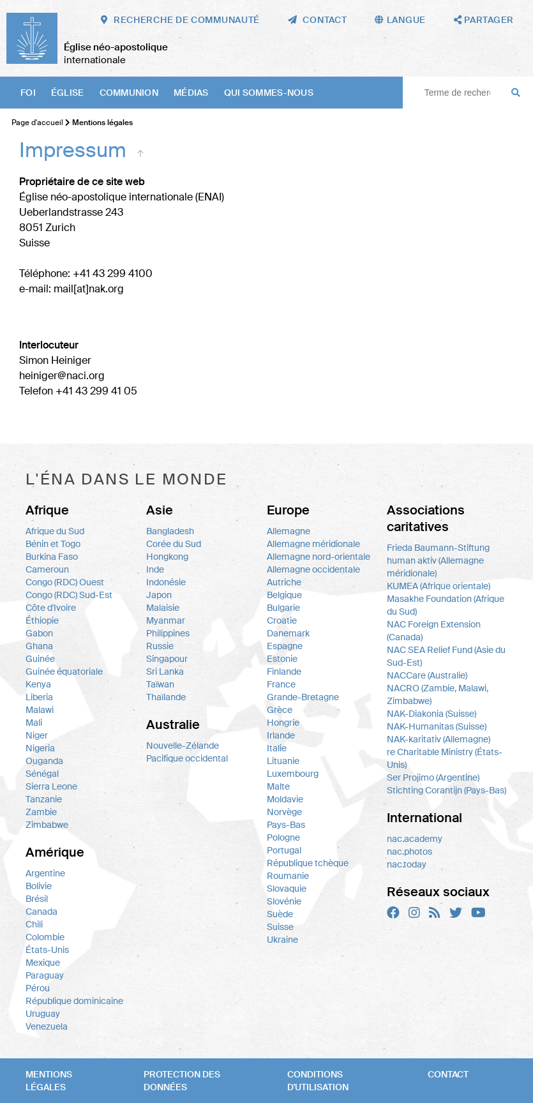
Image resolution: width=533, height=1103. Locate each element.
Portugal (284, 850)
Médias (191, 92)
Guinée (40, 658)
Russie (160, 646)
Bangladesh (170, 531)
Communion (129, 92)
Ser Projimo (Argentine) (433, 777)
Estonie (282, 658)
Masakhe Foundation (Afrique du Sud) (445, 605)
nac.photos (409, 851)
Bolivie (39, 886)
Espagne (285, 646)
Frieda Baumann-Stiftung (438, 547)
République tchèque (308, 863)
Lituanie (283, 761)
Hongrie (283, 722)
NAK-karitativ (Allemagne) (438, 739)
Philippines (168, 633)
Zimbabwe (47, 824)
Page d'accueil (37, 122)
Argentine (45, 873)
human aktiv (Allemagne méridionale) (435, 567)
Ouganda (44, 761)
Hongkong (167, 556)
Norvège (284, 812)
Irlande (281, 735)
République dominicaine (74, 1001)
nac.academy (414, 838)
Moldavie (285, 799)
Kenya (38, 684)
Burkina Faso (52, 556)
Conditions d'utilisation (318, 1081)
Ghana (39, 646)
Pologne (283, 837)
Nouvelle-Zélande (182, 745)
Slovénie (284, 901)
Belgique (284, 595)
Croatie (282, 620)
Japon (159, 595)
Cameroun (47, 569)
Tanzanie (44, 799)
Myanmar (165, 620)
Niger (37, 735)
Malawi (40, 710)
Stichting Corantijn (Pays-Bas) (446, 790)
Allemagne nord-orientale (318, 556)
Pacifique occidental (187, 758)
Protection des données (182, 1081)
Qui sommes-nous (268, 92)
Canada (41, 911)
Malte (278, 786)
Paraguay (45, 975)
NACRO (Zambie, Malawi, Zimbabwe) (437, 694)
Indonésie (166, 582)
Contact (448, 1074)
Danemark (288, 633)
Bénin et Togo (53, 544)
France (281, 684)
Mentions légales (49, 1081)
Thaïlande (166, 697)
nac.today (406, 864)
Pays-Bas (286, 824)
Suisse (280, 927)
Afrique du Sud (55, 531)
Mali (34, 722)
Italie (277, 748)
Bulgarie (283, 607)
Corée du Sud (173, 544)
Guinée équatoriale (64, 671)
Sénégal (42, 773)
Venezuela (47, 1026)
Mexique (43, 962)
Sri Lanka (165, 671)
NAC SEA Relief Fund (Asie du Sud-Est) (446, 656)
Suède (280, 914)
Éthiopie (42, 620)
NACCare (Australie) (427, 675)
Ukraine (282, 939)
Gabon (39, 633)
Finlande (284, 671)
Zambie (41, 812)
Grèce (279, 710)
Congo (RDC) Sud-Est (69, 595)
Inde (155, 569)
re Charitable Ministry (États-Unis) (444, 758)
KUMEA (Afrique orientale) (438, 586)
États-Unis (47, 950)
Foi (28, 92)
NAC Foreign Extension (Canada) (434, 631)
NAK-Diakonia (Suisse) (431, 713)
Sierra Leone (51, 786)
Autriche (284, 582)
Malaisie (162, 607)
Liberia (39, 697)
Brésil (37, 898)
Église (67, 92)
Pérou (38, 988)
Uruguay (43, 1013)
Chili (34, 924)
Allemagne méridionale (313, 544)
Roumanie (288, 876)
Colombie (45, 937)
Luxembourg (293, 773)
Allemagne (288, 531)
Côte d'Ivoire (51, 607)
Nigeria (40, 748)
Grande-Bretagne (303, 697)
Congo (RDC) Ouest (65, 582)
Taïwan (160, 684)
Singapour (167, 658)
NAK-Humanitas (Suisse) (436, 726)
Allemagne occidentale (313, 569)
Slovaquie (286, 888)
